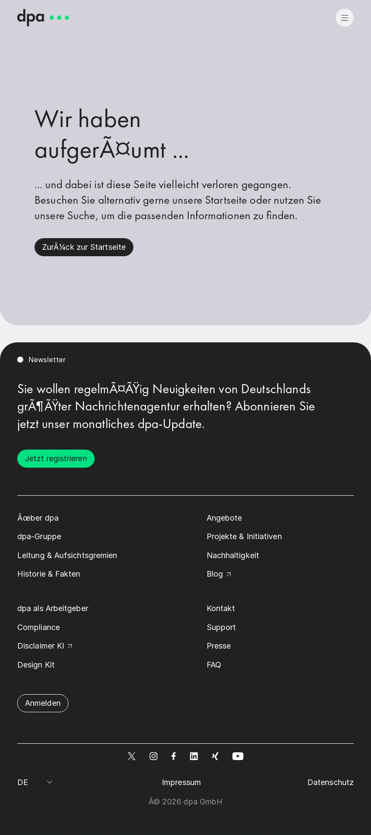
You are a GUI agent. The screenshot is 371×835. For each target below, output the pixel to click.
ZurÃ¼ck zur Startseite (84, 246)
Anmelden (43, 703)
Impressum (181, 782)
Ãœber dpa (38, 517)
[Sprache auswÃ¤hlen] (36, 782)
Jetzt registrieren (56, 458)
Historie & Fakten (48, 573)
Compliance (38, 627)
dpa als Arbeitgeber (52, 608)
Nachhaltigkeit (233, 555)
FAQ (214, 664)
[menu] (345, 18)
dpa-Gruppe (39, 536)
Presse (219, 645)
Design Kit (36, 664)
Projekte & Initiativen (244, 536)
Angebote (224, 517)
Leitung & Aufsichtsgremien (67, 555)
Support (221, 627)
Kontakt (221, 608)
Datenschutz (330, 782)
